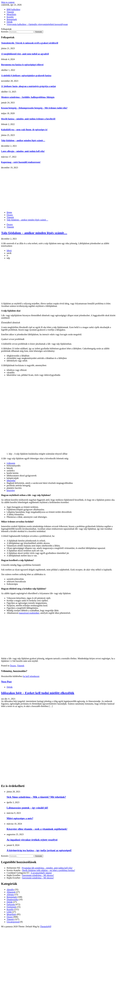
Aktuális (10, 889)
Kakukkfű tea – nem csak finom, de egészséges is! (24, 129)
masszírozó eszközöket (29, 613)
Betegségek (12, 19)
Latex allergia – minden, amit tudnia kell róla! (23, 151)
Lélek (9, 912)
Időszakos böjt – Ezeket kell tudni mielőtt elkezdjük (37, 693)
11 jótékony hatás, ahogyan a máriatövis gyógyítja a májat (28, 86)
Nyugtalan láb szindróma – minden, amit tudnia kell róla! (47, 868)
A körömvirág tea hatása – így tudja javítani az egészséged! (39, 850)
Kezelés (10, 17)
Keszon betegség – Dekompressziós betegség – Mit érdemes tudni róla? (34, 108)
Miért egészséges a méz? (20, 818)
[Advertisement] (58, 189)
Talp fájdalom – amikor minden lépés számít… (23, 140)
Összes (10, 224)
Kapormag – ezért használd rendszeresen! (21, 162)
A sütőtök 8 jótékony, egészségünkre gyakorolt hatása (26, 75)
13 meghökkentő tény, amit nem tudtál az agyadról (25, 54)
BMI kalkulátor (13, 9)
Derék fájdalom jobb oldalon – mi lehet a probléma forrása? (48, 870)
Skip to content (7, 2)
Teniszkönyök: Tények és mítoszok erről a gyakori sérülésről (29, 43)
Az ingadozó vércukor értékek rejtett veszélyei (32, 839)
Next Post (6, 681)
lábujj (9, 250)
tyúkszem (11, 463)
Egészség (11, 904)
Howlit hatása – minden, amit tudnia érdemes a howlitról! (28, 119)
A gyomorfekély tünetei (41, 873)
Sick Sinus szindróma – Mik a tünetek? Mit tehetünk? (36, 797)
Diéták (10, 22)
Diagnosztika (12, 899)
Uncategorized (13, 922)
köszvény (11, 490)
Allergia (10, 894)
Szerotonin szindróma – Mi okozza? (38, 875)
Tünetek (10, 12)
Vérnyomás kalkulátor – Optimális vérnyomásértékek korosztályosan (37, 24)
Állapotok (11, 892)
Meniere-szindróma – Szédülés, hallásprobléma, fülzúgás (27, 97)
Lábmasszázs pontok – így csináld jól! (27, 807)
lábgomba (11, 480)
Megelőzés (11, 14)
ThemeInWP (45, 926)
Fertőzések (11, 907)
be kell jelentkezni (31, 676)
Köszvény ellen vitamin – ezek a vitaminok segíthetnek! (37, 829)
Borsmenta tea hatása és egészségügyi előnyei (22, 64)
